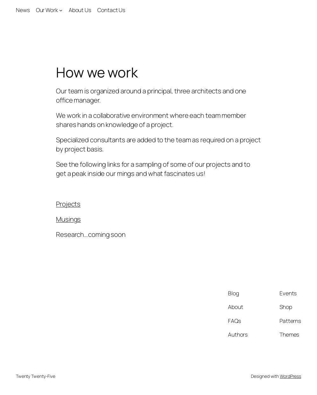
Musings (68, 219)
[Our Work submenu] (60, 10)
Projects (68, 203)
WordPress (290, 376)
